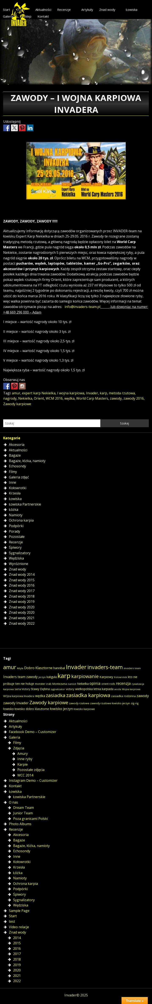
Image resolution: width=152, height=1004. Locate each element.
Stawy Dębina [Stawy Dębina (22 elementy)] (40, 689)
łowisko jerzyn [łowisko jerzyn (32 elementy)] (61, 708)
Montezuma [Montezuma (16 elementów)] (59, 684)
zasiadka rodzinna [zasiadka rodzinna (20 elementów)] (123, 696)
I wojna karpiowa (70, 393)
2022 (17, 981)
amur (16, 393)
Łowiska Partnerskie (25, 504)
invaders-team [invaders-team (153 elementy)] (105, 667)
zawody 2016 (133, 398)
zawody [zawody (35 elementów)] (143, 695)
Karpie (22, 764)
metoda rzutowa (122, 393)
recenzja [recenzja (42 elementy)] (123, 683)
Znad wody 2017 (22, 590)
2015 (17, 943)
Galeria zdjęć (19, 477)
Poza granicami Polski (30, 818)
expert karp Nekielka (38, 393)
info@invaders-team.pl (82, 306)
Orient (39, 398)
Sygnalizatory (19, 553)
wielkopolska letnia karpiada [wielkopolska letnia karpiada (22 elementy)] (94, 689)
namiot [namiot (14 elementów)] (72, 683)
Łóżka (13, 509)
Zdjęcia (18, 748)
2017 (17, 954)
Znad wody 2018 (22, 596)
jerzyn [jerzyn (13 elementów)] (42, 677)
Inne (12, 482)
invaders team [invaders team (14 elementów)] (132, 668)
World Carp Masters (92, 398)
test (12, 921)
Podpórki (16, 525)
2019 (17, 965)
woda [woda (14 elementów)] (117, 689)
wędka (69, 398)
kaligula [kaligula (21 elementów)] (52, 677)
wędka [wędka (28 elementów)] (40, 696)
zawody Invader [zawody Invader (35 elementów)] (16, 702)
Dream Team (23, 807)
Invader (92, 393)
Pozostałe (17, 536)
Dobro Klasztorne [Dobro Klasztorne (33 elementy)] (38, 668)
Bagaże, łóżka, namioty (27, 460)
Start (13, 916)
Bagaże (15, 455)
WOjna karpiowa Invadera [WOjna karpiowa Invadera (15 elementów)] (18, 696)
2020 (17, 970)
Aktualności (43, 9)
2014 (17, 937)
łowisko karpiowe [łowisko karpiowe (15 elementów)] (84, 709)
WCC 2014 (25, 775)
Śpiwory (15, 547)
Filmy (13, 471)
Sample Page (19, 910)
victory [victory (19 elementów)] (70, 689)
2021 (17, 975)
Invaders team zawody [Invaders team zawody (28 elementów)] (20, 677)
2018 (17, 959)
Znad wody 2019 (22, 601)
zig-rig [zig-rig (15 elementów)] (135, 703)
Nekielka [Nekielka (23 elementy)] (83, 684)
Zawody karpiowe (17, 404)
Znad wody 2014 (22, 574)
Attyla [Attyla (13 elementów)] (20, 668)
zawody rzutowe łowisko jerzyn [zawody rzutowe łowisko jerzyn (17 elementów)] (110, 703)
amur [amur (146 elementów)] (9, 667)
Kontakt (43, 16)
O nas (13, 802)
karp (103, 393)
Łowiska (131, 9)
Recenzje (64, 9)
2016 (17, 948)
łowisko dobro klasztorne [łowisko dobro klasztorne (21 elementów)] (32, 709)
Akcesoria (16, 444)
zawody (116, 398)
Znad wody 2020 (22, 607)
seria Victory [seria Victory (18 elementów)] (22, 689)
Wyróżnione (18, 563)
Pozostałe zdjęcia (30, 769)
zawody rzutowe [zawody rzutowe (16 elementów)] (79, 703)
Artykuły (87, 9)
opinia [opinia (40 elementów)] (95, 683)
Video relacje (19, 927)
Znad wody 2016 (22, 585)
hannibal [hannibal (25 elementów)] (59, 668)
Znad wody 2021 (22, 618)
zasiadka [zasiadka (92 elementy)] (55, 695)
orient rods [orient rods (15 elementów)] (108, 683)
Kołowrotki (17, 488)
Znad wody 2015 (22, 580)
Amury (22, 753)
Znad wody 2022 (22, 623)
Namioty (15, 515)
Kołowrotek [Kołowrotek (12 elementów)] (120, 677)
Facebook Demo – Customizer (32, 731)
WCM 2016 (54, 398)
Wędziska (16, 558)
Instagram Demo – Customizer (33, 780)
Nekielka (25, 398)
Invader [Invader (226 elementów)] (76, 667)
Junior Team (23, 813)
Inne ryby (24, 759)
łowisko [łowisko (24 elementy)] (8, 709)
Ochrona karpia (21, 520)
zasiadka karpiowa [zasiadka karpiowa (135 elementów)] (88, 695)
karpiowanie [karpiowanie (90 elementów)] (85, 676)
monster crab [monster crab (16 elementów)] (43, 684)
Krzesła (15, 493)
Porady (14, 531)
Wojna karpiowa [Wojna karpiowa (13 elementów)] (131, 689)
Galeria (14, 737)
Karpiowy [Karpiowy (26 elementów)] (106, 677)
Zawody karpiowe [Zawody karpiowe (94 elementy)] (48, 702)
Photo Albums (20, 824)
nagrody (10, 398)
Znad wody (107, 9)
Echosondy (17, 466)
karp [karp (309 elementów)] (64, 675)
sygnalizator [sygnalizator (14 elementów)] (58, 689)
